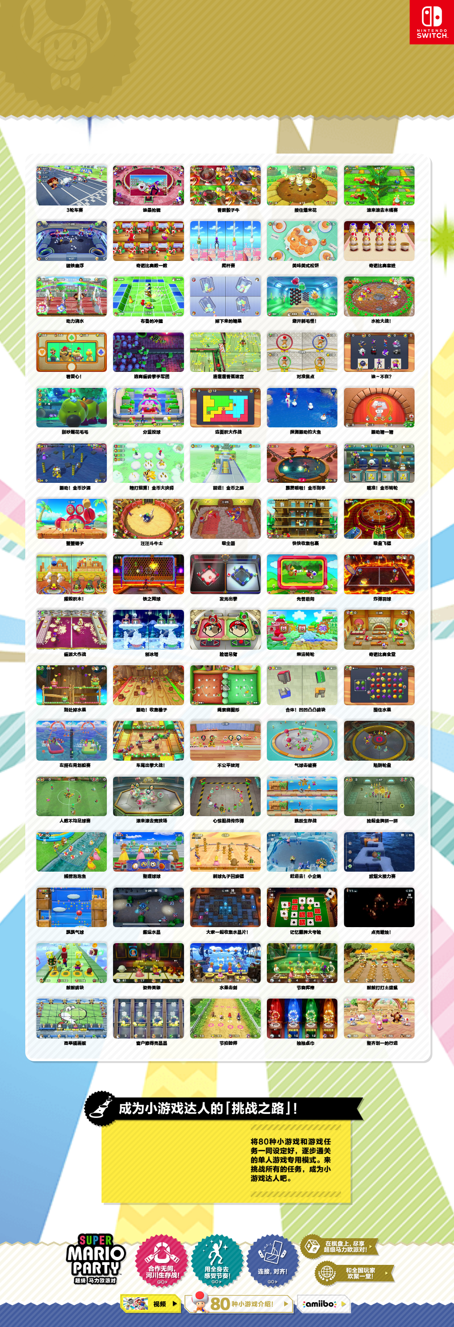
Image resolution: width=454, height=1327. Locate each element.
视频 (151, 1304)
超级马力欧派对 (96, 1259)
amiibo (325, 1304)
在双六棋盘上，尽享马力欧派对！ (340, 1247)
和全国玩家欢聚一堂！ (354, 1273)
